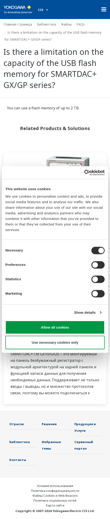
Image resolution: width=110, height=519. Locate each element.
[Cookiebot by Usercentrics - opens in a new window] (84, 173)
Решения (49, 424)
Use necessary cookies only (55, 342)
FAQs (80, 24)
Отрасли (16, 424)
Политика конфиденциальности (55, 491)
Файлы (66, 24)
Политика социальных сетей (55, 500)
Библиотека (46, 24)
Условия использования (55, 486)
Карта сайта (55, 505)
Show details (85, 312)
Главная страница (17, 24)
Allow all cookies (55, 327)
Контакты (17, 460)
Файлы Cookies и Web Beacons (55, 495)
